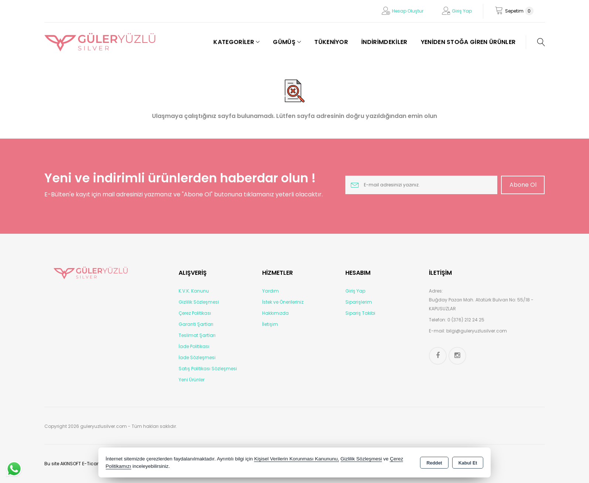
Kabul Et (467, 463)
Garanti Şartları (196, 324)
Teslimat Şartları (197, 335)
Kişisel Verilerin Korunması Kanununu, (296, 459)
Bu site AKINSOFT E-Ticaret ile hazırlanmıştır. (93, 463)
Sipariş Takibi (360, 313)
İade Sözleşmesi (197, 357)
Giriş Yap (462, 11)
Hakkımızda (275, 313)
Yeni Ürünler (191, 379)
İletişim (270, 324)
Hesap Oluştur (407, 11)
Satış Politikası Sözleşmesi (208, 368)
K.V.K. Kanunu (194, 291)
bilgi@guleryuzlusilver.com (476, 331)
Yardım (270, 291)
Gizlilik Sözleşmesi (199, 302)
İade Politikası (194, 346)
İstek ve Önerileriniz (283, 302)
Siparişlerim (358, 302)
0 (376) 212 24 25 (465, 320)
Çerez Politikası (195, 313)
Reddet (434, 463)
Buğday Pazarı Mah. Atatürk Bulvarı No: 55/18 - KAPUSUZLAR (481, 304)
